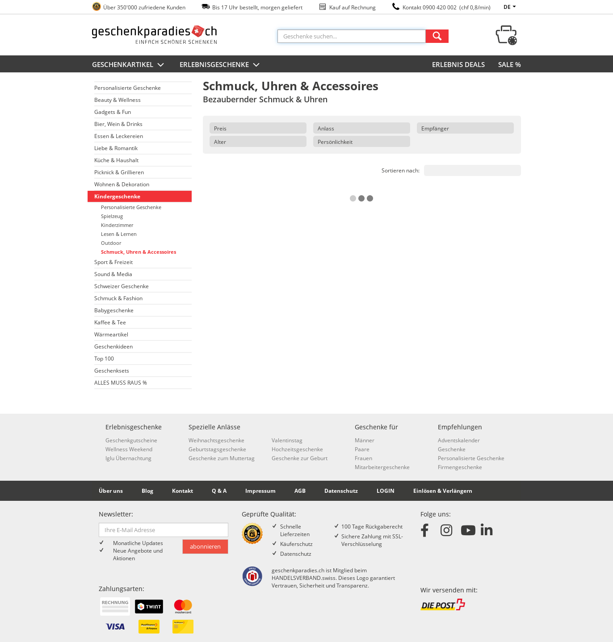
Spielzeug (112, 216)
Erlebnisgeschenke (221, 65)
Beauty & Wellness (117, 100)
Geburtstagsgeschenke (217, 449)
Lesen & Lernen (119, 234)
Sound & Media (113, 274)
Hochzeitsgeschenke (297, 449)
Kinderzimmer (117, 225)
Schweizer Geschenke (121, 286)
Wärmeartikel (111, 334)
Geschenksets (111, 370)
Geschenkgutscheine (131, 440)
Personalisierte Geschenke (127, 88)
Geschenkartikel (129, 65)
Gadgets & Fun (112, 112)
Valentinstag (287, 440)
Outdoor (111, 242)
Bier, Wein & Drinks (118, 124)
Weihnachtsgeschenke (216, 440)
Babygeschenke (114, 310)
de (511, 7)
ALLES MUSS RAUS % (120, 382)
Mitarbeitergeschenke (382, 467)
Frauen (363, 458)
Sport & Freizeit (113, 262)
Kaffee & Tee (110, 322)
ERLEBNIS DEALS (458, 64)
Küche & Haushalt (116, 160)
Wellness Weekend (128, 449)
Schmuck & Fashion (118, 298)
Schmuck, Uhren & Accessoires (138, 251)
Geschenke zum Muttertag (222, 458)
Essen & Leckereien (118, 136)
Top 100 (104, 358)
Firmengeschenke (460, 467)
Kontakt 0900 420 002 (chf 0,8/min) (447, 7)
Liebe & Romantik (116, 148)
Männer (364, 440)
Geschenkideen (113, 346)
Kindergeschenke (117, 196)
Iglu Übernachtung (128, 458)
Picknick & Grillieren (119, 172)
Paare (362, 449)
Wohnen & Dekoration (121, 184)
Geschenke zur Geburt (299, 458)
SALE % (509, 64)
